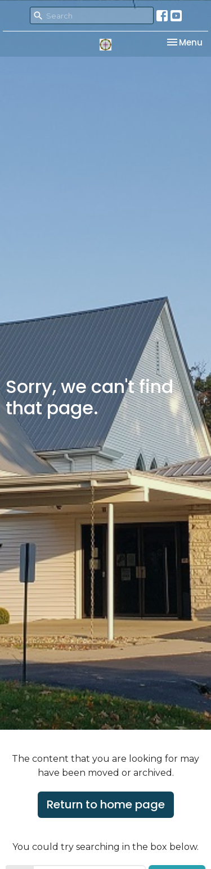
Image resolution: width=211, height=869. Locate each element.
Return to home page (106, 804)
